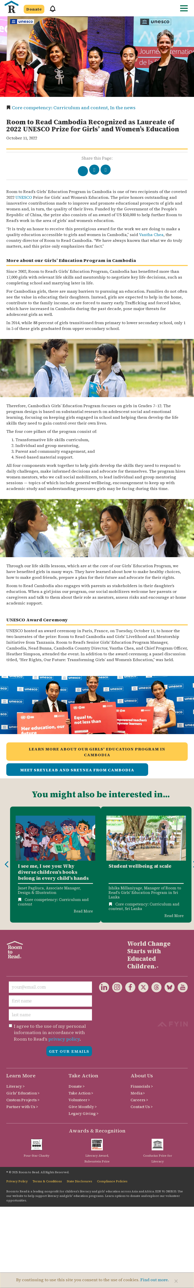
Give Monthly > (83, 1106)
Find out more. (154, 1279)
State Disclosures (79, 1181)
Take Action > (81, 1093)
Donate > (77, 1086)
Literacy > (15, 1086)
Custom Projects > (23, 1100)
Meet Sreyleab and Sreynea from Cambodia (77, 770)
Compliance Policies (112, 1181)
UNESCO (23, 197)
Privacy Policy (17, 1181)
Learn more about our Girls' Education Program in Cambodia (97, 751)
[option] (55, 865)
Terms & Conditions (47, 1181)
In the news (123, 107)
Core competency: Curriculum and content (53, 902)
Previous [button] (6, 864)
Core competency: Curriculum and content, (61, 107)
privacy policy (64, 1039)
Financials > (142, 1086)
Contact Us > (141, 1106)
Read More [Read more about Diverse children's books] (83, 911)
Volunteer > (79, 1100)
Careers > (139, 1100)
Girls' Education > (22, 1093)
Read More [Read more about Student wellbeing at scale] (174, 915)
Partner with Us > (22, 1106)
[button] (50, 11)
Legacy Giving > (84, 1113)
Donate (34, 9)
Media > (138, 1093)
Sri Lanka (133, 908)
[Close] (176, 1280)
